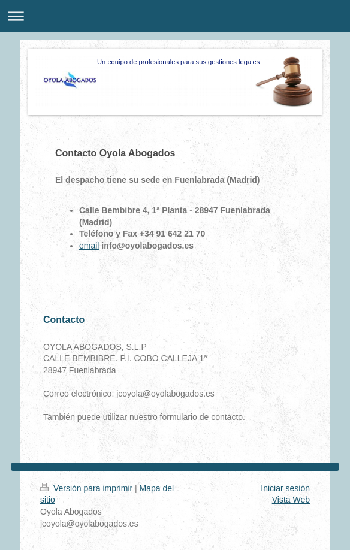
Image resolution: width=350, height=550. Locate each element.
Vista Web (291, 499)
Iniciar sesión (285, 488)
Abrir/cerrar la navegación (175, 16)
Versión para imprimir (87, 488)
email (89, 245)
